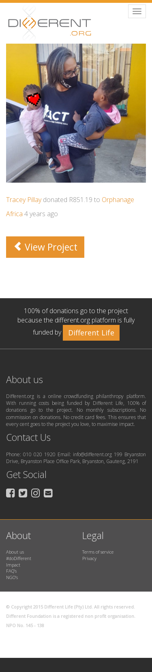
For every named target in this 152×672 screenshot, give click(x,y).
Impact (13, 565)
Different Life (91, 332)
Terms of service (97, 552)
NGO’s (12, 577)
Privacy (89, 558)
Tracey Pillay (23, 199)
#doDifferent (18, 558)
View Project (45, 246)
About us (15, 552)
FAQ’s (11, 571)
